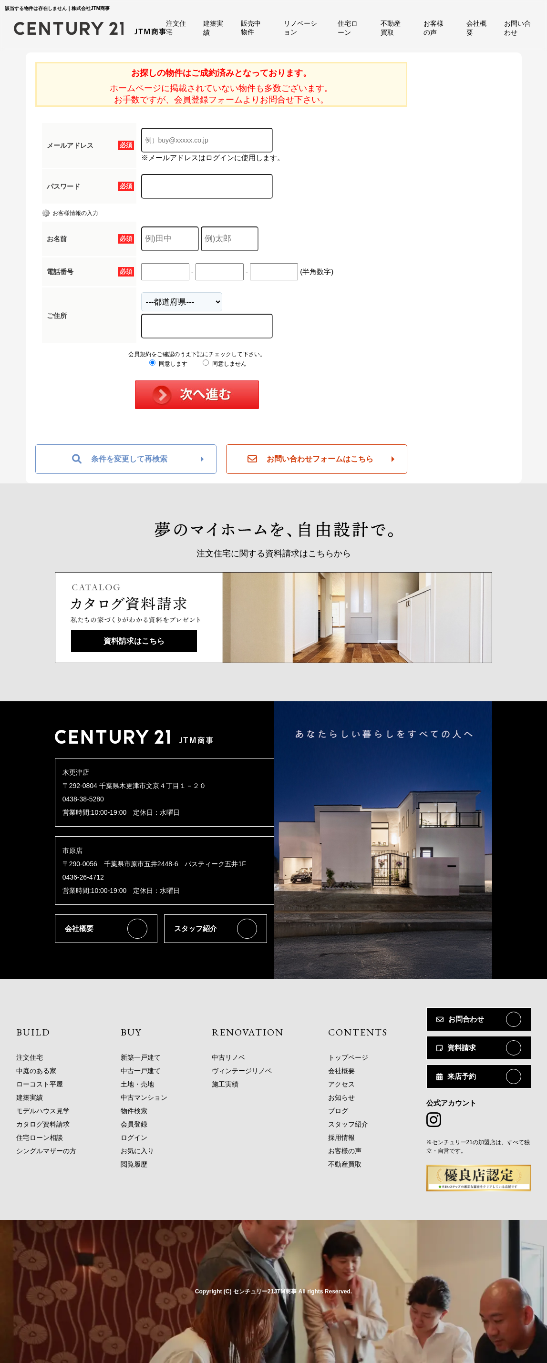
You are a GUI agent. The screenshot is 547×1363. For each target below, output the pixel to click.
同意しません (224, 363)
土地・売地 (137, 1084)
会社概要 (79, 928)
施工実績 (225, 1084)
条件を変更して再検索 (119, 459)
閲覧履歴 (134, 1164)
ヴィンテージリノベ (242, 1071)
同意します (168, 363)
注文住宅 (29, 1057)
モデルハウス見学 (43, 1111)
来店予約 (456, 1076)
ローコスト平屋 (39, 1084)
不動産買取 (344, 1164)
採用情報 (341, 1137)
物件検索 (134, 1111)
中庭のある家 (36, 1071)
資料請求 (456, 1048)
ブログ (338, 1111)
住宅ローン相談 (39, 1137)
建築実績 (29, 1097)
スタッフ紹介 (195, 928)
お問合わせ (460, 1019)
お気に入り (137, 1151)
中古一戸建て (141, 1071)
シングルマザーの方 (46, 1151)
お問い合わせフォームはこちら (310, 459)
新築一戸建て (141, 1057)
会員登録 (134, 1124)
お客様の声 (344, 1151)
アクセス (341, 1084)
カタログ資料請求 (43, 1124)
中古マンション (144, 1097)
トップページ (348, 1057)
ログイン (134, 1137)
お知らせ (341, 1097)
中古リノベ (228, 1057)
